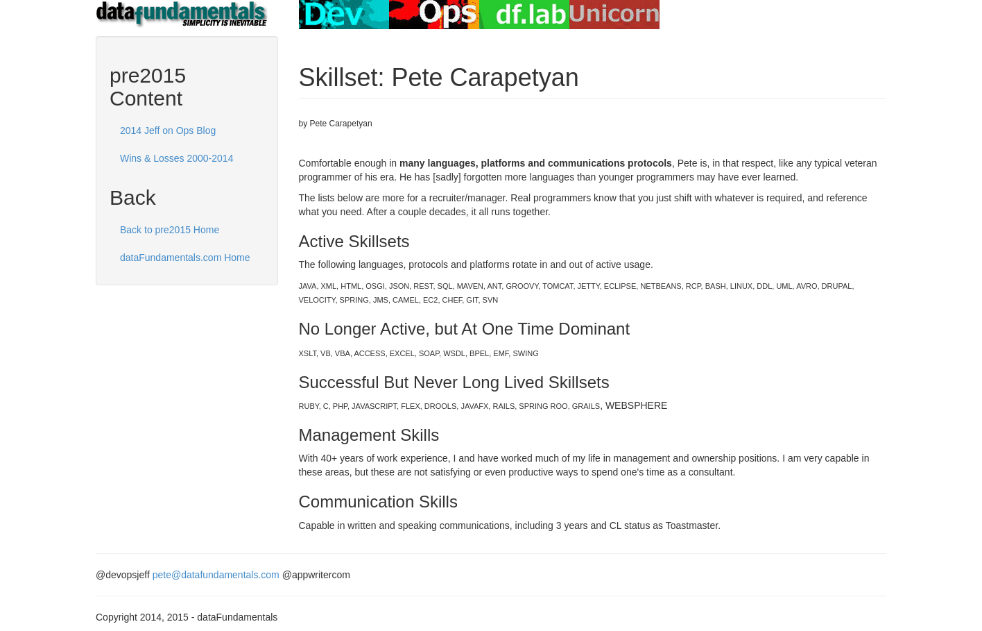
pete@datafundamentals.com (216, 574)
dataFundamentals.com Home (185, 257)
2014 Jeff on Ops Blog (168, 130)
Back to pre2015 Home (169, 229)
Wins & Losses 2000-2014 (176, 158)
